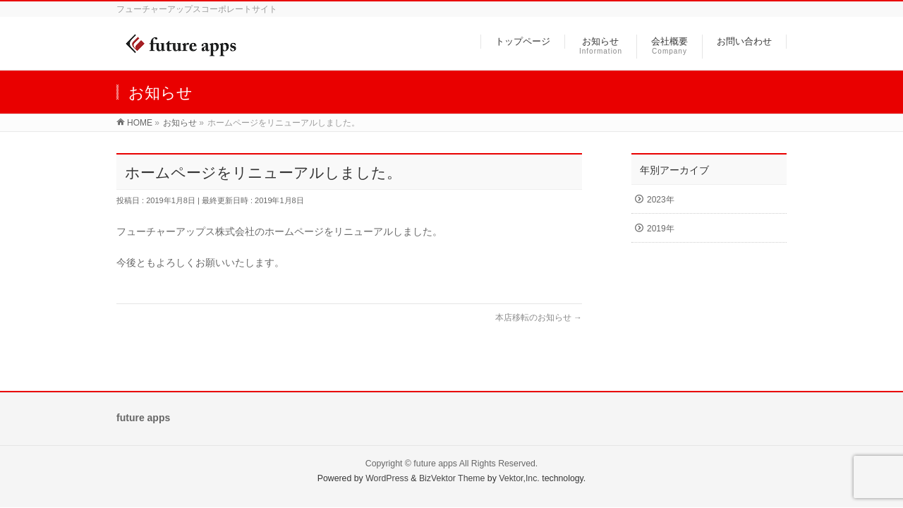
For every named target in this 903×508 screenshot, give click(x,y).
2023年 (660, 200)
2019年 (660, 229)
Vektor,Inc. (519, 478)
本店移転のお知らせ (538, 317)
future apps (435, 463)
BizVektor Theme (452, 478)
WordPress (386, 478)
